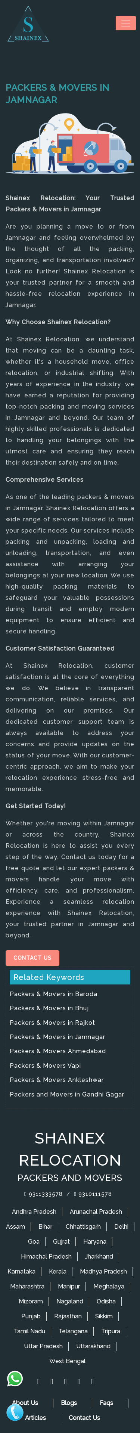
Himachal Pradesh (46, 1256)
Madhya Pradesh (103, 1271)
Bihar (45, 1226)
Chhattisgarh (83, 1226)
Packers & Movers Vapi (45, 1065)
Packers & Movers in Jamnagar (57, 1036)
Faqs (106, 1402)
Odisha (106, 1301)
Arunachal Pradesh (96, 1211)
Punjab (31, 1316)
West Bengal (67, 1361)
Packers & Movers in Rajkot (52, 1022)
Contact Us (32, 958)
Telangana (73, 1331)
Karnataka (21, 1271)
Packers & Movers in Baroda (53, 994)
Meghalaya (108, 1286)
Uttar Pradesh (43, 1346)
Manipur (69, 1286)
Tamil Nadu (29, 1331)
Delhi (121, 1226)
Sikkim (104, 1316)
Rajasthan (68, 1316)
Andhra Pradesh (34, 1211)
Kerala (57, 1271)
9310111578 (93, 1194)
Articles (35, 1417)
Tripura (110, 1331)
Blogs (69, 1402)
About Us (25, 1402)
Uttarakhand (93, 1346)
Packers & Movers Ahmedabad (58, 1051)
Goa (34, 1241)
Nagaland (69, 1301)
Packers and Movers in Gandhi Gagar (67, 1094)
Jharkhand (99, 1256)
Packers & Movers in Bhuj (49, 1008)
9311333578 (43, 1194)
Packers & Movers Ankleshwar (57, 1079)
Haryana (94, 1241)
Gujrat (61, 1241)
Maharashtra (27, 1286)
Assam (15, 1226)
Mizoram (31, 1301)
